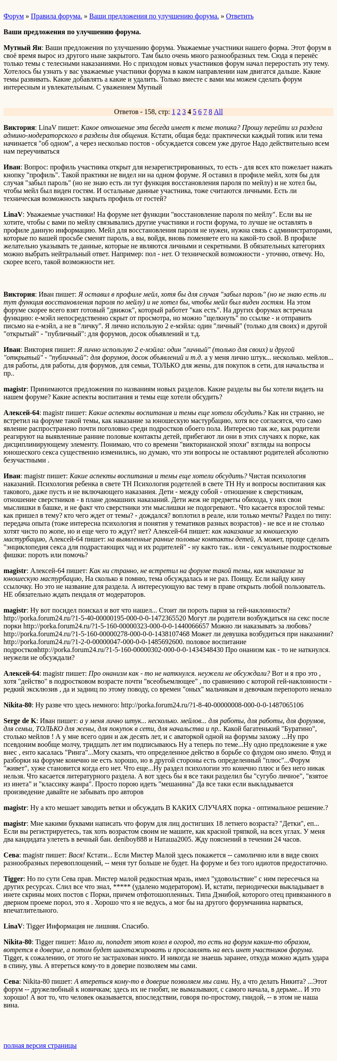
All (218, 111)
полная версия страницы (40, 1045)
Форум (14, 16)
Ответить (240, 16)
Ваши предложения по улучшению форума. (154, 16)
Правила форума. (56, 16)
